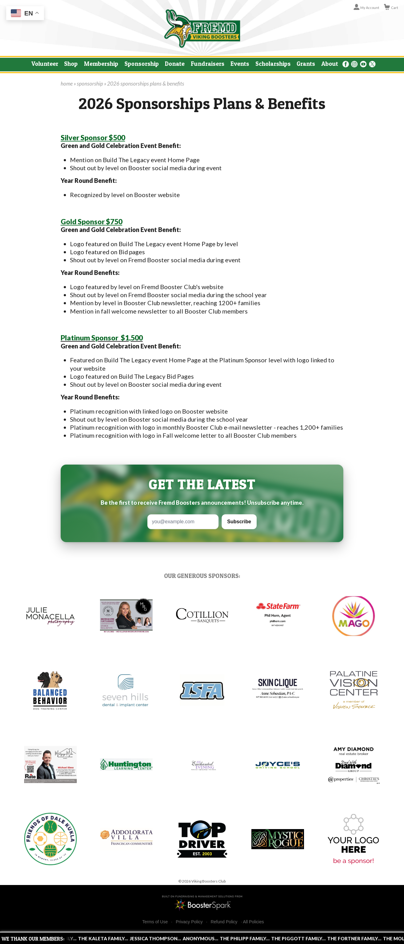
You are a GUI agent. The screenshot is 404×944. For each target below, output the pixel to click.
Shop (71, 63)
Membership (101, 63)
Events (239, 63)
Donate (175, 63)
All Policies (253, 921)
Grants (306, 63)
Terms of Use (155, 922)
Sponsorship (141, 63)
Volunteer (45, 63)
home (67, 83)
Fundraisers (207, 63)
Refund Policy (224, 922)
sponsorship (90, 83)
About (329, 63)
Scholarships (273, 63)
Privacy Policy (189, 922)
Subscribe (239, 521)
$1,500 (102, 337)
